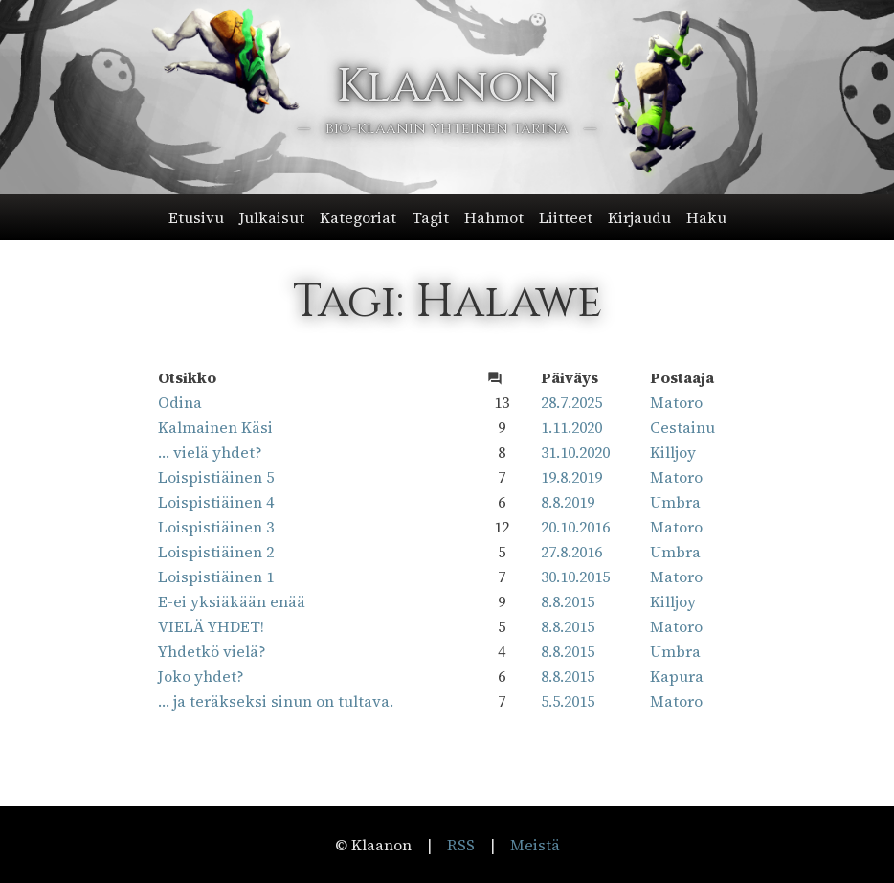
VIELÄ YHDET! (211, 626)
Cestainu (682, 427)
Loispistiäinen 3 (216, 526)
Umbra (675, 501)
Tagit (430, 217)
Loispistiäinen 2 (216, 551)
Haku (706, 217)
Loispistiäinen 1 (216, 576)
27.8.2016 (571, 551)
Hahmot (494, 217)
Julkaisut (271, 217)
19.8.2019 (571, 476)
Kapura (677, 676)
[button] (447, 217)
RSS (461, 844)
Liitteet (565, 217)
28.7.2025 (571, 402)
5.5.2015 (567, 701)
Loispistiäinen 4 (216, 501)
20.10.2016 (575, 526)
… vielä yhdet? (210, 452)
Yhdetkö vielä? (212, 651)
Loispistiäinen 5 (216, 476)
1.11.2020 (571, 427)
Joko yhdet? (201, 676)
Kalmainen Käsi (215, 427)
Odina (180, 402)
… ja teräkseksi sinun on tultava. (275, 701)
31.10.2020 (575, 452)
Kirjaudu (639, 217)
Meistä (535, 844)
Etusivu (196, 217)
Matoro (676, 402)
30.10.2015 (575, 576)
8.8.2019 (567, 501)
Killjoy (673, 452)
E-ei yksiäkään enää (231, 601)
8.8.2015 (567, 601)
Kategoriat (358, 217)
